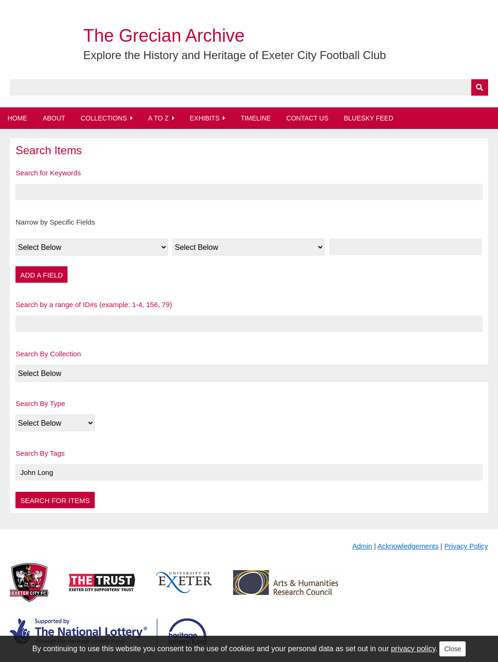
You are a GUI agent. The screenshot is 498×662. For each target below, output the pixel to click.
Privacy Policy (466, 546)
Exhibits (204, 118)
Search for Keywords (48, 173)
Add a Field (41, 275)
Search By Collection (48, 354)
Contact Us (308, 118)
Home (17, 118)
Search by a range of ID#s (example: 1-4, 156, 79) (93, 304)
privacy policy (413, 649)
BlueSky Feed (368, 118)
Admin (362, 546)
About (54, 118)
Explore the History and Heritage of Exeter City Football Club (234, 55)
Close (452, 649)
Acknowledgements (407, 546)
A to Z (158, 118)
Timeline (256, 118)
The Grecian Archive (163, 35)
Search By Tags (40, 453)
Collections (104, 118)
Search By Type (40, 403)
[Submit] (479, 87)
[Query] (249, 87)
